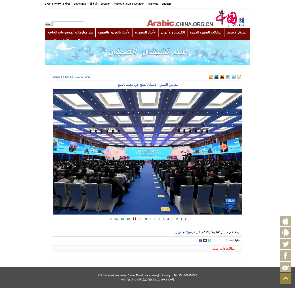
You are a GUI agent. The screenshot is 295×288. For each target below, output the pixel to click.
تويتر (178, 232)
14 (116, 219)
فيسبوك (190, 232)
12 (128, 219)
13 (122, 219)
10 (140, 219)
